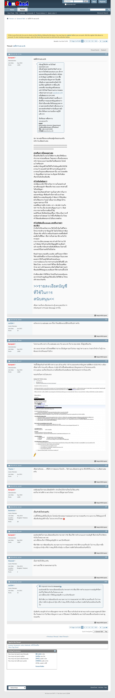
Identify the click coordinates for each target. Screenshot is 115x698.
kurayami (17, 645)
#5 (106, 465)
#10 (106, 582)
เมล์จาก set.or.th (19, 46)
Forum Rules (40, 666)
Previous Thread (52, 636)
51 (92, 41)
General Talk (21, 19)
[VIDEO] (38, 661)
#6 (106, 486)
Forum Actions (40, 13)
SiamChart (93, 687)
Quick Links (51, 13)
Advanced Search (102, 13)
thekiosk (27, 645)
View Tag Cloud (13, 647)
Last (105, 41)
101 (96, 41)
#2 (106, 319)
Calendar (22, 13)
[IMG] (38, 658)
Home (12, 10)
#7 (106, 507)
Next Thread (64, 636)
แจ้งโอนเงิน (35, 645)
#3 (106, 340)
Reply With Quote (101, 315)
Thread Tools (94, 50)
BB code (38, 654)
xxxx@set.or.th (58, 93)
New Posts (11, 13)
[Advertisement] (57, 25)
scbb (22, 645)
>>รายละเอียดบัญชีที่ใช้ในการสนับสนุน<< (50, 292)
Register (103, 2)
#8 (106, 531)
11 (89, 41)
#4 (106, 361)
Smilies (38, 656)
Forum (22, 10)
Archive (100, 687)
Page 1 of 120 (76, 41)
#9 (106, 557)
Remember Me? (70, 4)
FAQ (16, 13)
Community (29, 13)
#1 (106, 54)
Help (94, 2)
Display (103, 50)
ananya (10, 645)
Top (106, 631)
